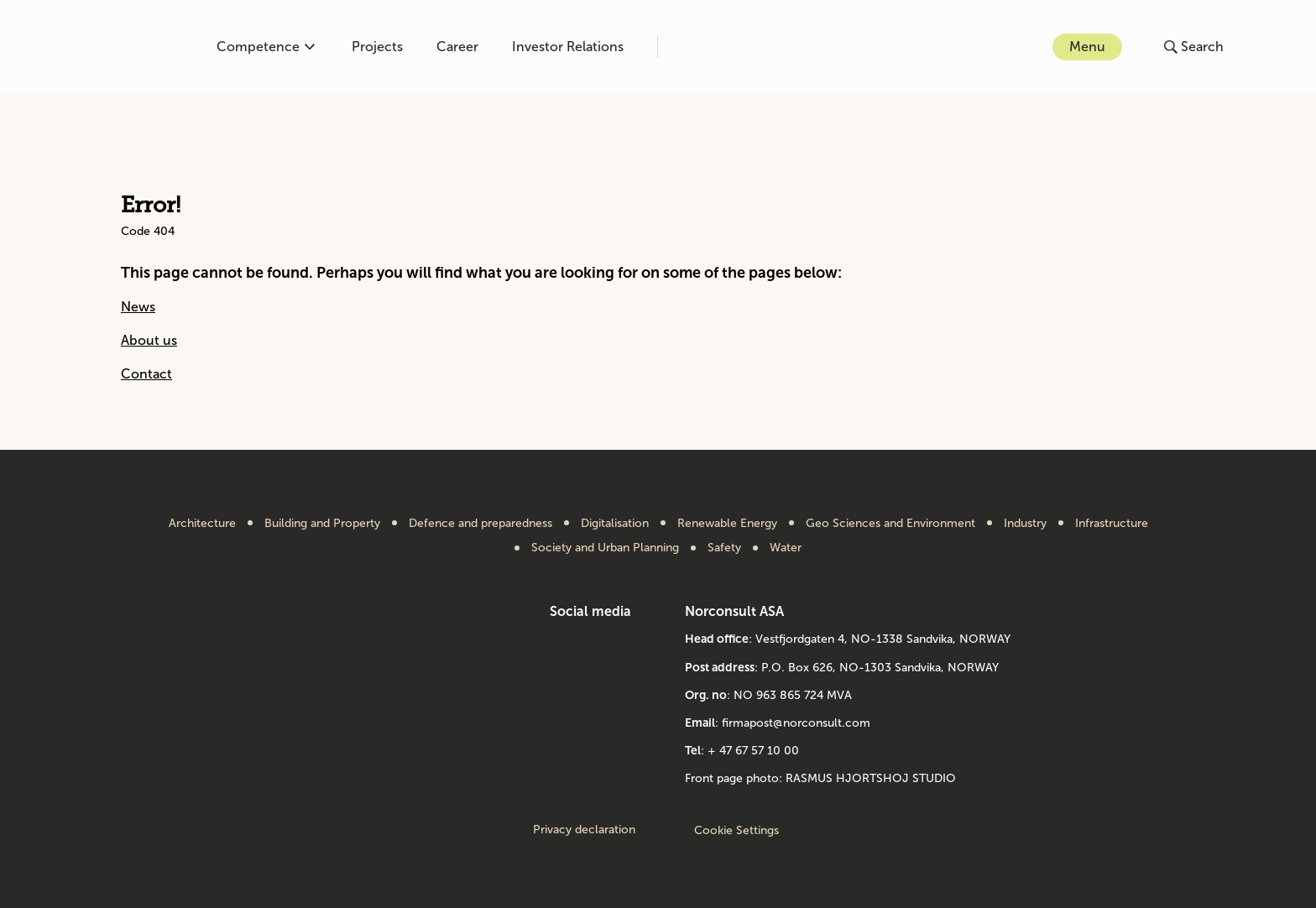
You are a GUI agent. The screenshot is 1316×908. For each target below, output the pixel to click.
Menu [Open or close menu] (1087, 47)
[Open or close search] (1194, 47)
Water (786, 548)
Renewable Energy (727, 523)
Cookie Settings (736, 830)
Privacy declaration (584, 830)
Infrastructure (1111, 523)
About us (149, 340)
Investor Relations (568, 47)
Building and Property (322, 523)
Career (457, 47)
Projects (377, 47)
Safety (724, 548)
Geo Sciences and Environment (890, 523)
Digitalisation (615, 523)
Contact (146, 374)
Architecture (202, 523)
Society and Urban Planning (605, 548)
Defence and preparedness (480, 523)
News (138, 307)
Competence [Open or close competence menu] (266, 47)
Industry (1025, 523)
